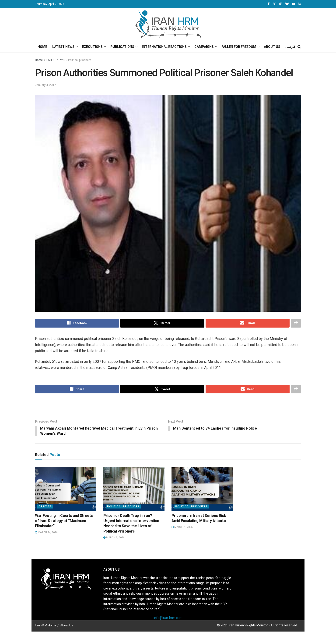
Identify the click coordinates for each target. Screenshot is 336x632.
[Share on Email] (248, 323)
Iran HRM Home (45, 626)
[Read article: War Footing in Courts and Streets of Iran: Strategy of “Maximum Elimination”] (65, 490)
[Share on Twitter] (162, 323)
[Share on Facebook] (77, 323)
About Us (272, 47)
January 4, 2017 (45, 85)
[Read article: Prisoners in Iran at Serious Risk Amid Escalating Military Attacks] (202, 490)
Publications (122, 47)
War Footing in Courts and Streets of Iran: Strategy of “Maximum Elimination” (64, 521)
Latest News (63, 47)
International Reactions (164, 47)
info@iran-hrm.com (168, 618)
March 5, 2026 (113, 538)
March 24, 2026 (46, 533)
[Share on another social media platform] (296, 323)
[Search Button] (299, 47)
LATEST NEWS (55, 60)
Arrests (45, 506)
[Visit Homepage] (168, 24)
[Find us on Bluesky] (287, 4)
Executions (92, 47)
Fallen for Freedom (238, 47)
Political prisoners (79, 60)
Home (42, 47)
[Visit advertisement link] (168, 404)
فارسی (290, 47)
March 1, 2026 (182, 527)
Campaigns (204, 47)
